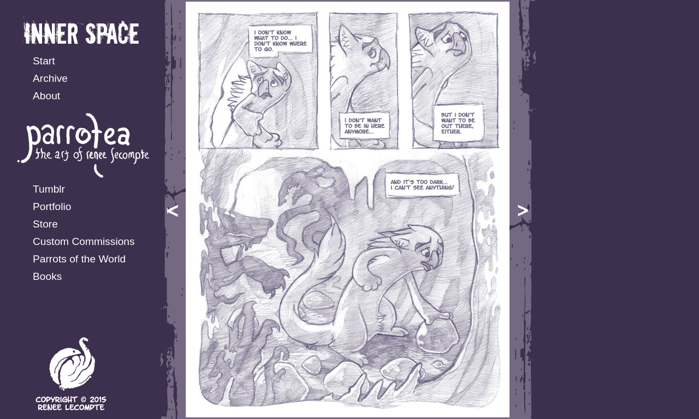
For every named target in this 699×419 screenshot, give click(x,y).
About (46, 95)
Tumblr (49, 189)
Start (44, 61)
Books (47, 276)
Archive (50, 78)
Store (45, 224)
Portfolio (52, 206)
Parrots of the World (79, 259)
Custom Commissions (84, 241)
